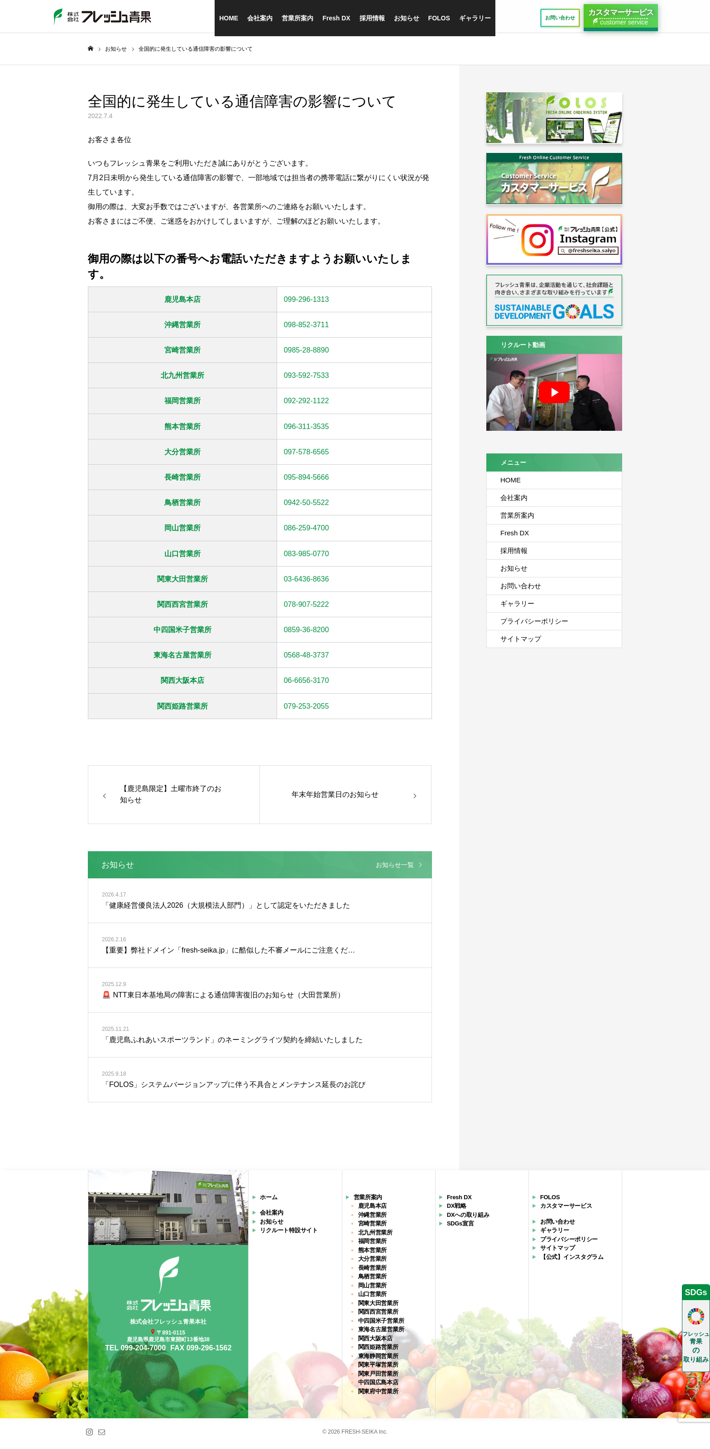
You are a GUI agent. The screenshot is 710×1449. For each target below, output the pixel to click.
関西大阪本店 (182, 684)
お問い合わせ (520, 589)
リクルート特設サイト (288, 1233)
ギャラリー (475, 18)
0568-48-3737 (306, 659)
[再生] (554, 396)
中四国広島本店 (378, 1385)
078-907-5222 (306, 608)
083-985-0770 (306, 557)
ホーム (268, 1200)
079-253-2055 (306, 710)
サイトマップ (520, 642)
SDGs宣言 (460, 1227)
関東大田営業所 (182, 582)
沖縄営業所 (182, 328)
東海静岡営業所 (378, 1359)
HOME (228, 18)
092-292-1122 (306, 405)
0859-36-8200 (306, 633)
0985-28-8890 (306, 353)
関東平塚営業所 (378, 1368)
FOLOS (439, 18)
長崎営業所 (182, 481)
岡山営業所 (182, 531)
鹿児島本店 (182, 303)
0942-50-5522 (306, 506)
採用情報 (372, 18)
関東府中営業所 (378, 1395)
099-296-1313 (306, 303)
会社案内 (260, 18)
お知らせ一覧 (395, 868)
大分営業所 (182, 455)
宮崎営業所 (182, 353)
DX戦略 (456, 1209)
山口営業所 (182, 557)
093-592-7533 (306, 379)
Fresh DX (336, 18)
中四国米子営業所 (182, 633)
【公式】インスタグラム (572, 1260)
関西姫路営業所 (182, 710)
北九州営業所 (182, 379)
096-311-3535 (306, 430)
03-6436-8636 (306, 582)
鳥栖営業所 (182, 506)
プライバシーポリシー (534, 625)
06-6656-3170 (306, 684)
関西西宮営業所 (182, 608)
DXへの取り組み (468, 1218)
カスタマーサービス (566, 1209)
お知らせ (406, 18)
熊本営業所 (182, 430)
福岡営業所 (182, 405)
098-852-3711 (306, 328)
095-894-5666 (306, 481)
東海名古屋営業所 (182, 659)
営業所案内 (297, 18)
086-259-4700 (306, 531)
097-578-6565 (306, 455)
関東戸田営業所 (378, 1377)
